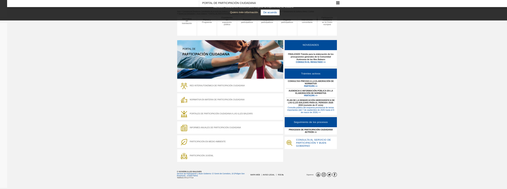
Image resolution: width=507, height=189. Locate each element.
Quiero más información (244, 12)
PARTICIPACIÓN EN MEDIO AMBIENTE (204, 143)
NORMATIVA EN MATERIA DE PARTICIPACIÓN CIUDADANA (213, 100)
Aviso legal (269, 176)
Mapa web (255, 176)
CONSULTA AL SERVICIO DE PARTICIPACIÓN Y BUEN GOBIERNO (313, 142)
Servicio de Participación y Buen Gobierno (194, 175)
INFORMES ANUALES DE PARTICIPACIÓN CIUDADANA (211, 128)
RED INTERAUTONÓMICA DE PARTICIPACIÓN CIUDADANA (213, 86)
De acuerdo (270, 12)
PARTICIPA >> (311, 86)
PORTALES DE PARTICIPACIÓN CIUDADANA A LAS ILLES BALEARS (217, 114)
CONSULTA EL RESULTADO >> (311, 62)
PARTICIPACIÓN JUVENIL (197, 157)
